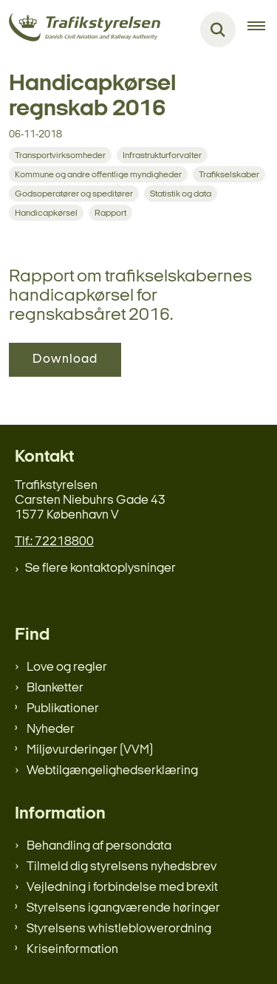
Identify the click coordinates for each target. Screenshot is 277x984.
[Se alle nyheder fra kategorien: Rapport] (110, 213)
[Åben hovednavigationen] (262, 29)
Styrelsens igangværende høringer (123, 908)
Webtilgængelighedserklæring (112, 771)
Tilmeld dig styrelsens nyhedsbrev (121, 867)
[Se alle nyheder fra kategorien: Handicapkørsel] (46, 213)
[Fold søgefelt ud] (218, 29)
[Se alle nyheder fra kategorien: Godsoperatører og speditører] (74, 193)
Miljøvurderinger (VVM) (90, 750)
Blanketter (55, 688)
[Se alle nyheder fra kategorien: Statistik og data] (180, 193)
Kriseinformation (72, 949)
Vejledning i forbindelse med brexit (122, 887)
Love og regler (67, 667)
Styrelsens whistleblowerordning (119, 929)
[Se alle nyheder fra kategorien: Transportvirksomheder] (60, 155)
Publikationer (63, 709)
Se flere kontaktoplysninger (100, 568)
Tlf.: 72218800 (54, 542)
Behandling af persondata (99, 846)
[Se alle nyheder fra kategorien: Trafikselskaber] (229, 174)
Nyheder (51, 729)
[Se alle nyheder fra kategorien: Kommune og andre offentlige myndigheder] (98, 174)
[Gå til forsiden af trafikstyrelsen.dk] (80, 30)
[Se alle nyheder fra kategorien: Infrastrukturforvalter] (162, 155)
